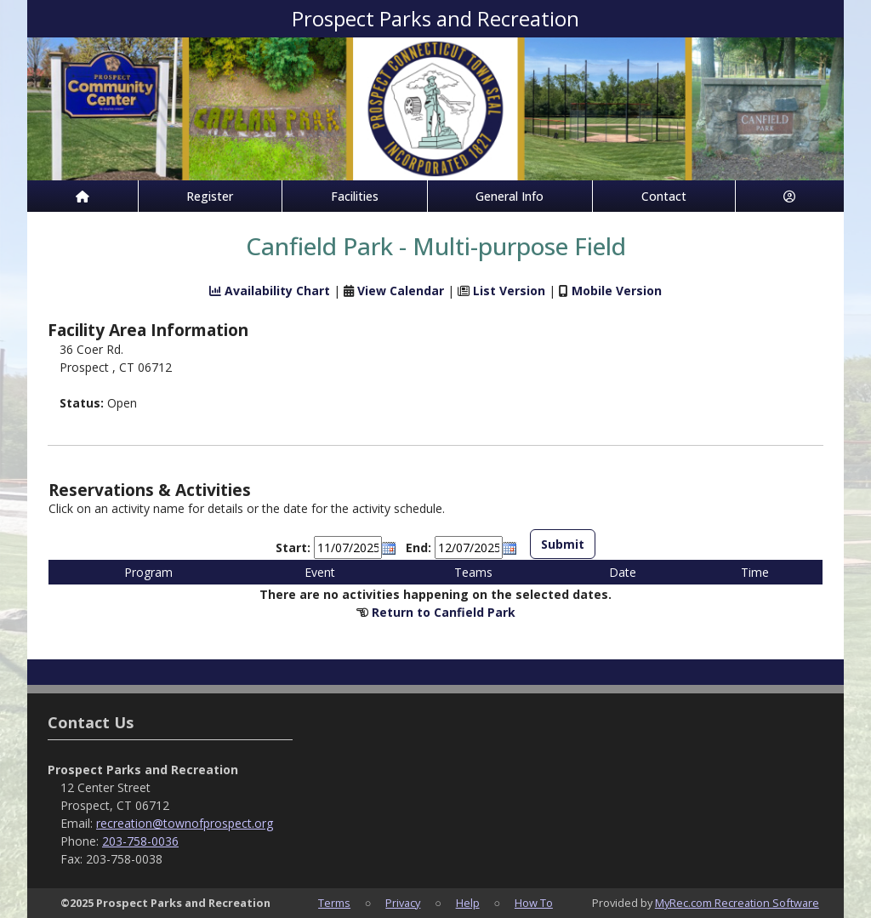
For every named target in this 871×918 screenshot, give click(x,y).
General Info (509, 196)
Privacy (402, 902)
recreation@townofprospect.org (184, 823)
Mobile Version (617, 290)
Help (468, 902)
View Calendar (400, 290)
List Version (509, 290)
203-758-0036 (140, 841)
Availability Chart (269, 290)
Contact (663, 196)
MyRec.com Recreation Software (737, 902)
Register (209, 196)
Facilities (355, 196)
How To (534, 902)
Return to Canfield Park (443, 612)
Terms (334, 902)
